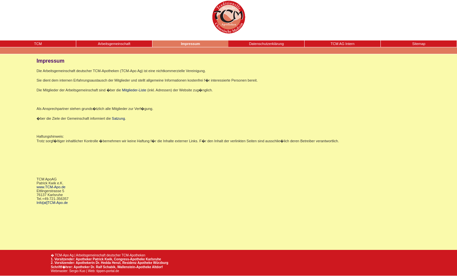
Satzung (118, 118)
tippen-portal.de (107, 271)
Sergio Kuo (77, 271)
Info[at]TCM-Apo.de (52, 203)
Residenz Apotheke (137, 263)
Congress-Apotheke (129, 259)
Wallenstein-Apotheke (134, 267)
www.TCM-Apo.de (50, 187)
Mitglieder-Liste (134, 90)
